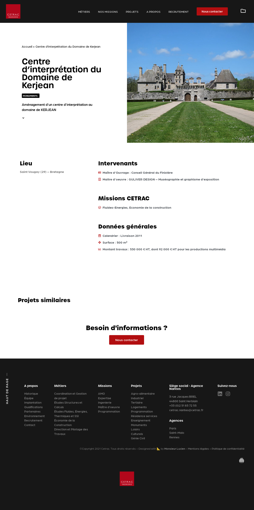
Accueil (27, 46)
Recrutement (178, 11)
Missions (105, 386)
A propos (153, 11)
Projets (132, 11)
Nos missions (108, 11)
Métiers (84, 11)
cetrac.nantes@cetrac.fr (186, 410)
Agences (176, 420)
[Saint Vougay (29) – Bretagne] (53, 207)
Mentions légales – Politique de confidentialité (216, 448)
